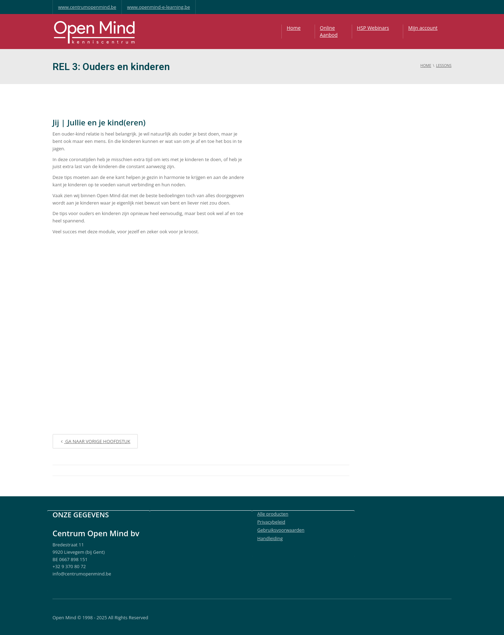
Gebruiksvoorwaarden (280, 530)
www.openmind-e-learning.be (158, 7)
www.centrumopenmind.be (87, 7)
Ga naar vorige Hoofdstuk (95, 441)
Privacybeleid (271, 522)
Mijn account (423, 28)
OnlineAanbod (329, 31)
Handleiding (270, 538)
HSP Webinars (373, 28)
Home (294, 28)
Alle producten (272, 514)
